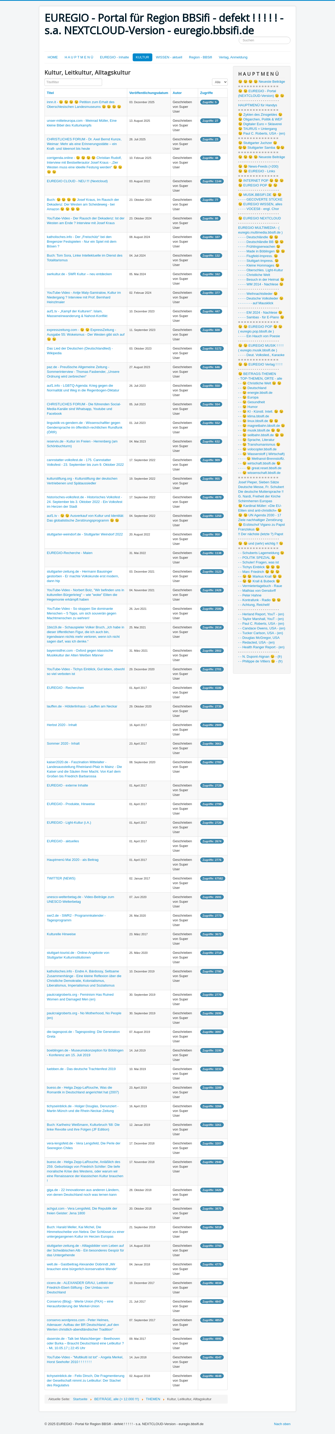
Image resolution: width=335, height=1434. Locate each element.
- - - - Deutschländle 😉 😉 (258, 237)
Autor (177, 93)
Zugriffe (206, 93)
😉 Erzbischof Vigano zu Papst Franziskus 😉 (261, 527)
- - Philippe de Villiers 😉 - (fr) (260, 661)
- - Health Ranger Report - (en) (261, 647)
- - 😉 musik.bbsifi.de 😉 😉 (259, 430)
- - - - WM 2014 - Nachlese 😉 (260, 284)
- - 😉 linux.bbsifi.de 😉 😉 (258, 421)
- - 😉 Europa (248, 397)
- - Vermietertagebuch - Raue (260, 586)
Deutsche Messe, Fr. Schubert (261, 487)
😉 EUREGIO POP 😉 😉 (257, 185)
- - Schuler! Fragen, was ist (258, 562)
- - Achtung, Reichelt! (254, 605)
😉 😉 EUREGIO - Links (256, 171)
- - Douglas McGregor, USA (259, 638)
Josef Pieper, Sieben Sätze (258, 482)
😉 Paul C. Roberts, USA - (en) (261, 133)
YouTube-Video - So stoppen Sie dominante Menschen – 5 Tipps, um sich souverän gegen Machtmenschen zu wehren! (81, 613)
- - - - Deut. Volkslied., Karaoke (261, 355)
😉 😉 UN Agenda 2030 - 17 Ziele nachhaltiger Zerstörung (260, 517)
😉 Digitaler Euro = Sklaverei (260, 124)
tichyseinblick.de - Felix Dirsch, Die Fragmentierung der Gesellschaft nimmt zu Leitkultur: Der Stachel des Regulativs (85, 1380)
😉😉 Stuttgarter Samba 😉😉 (261, 148)
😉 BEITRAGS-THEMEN (257, 374)
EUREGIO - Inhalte (114, 57)
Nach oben (282, 1424)
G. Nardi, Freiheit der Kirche (259, 496)
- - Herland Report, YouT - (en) (261, 614)
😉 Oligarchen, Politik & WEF (260, 119)
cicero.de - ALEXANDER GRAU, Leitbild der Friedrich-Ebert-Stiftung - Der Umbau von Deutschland (80, 1287)
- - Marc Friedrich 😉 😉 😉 (259, 572)
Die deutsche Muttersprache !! (260, 492)
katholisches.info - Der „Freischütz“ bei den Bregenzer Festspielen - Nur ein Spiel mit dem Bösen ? (81, 241)
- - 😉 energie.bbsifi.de (255, 393)
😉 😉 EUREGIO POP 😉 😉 (260, 327)
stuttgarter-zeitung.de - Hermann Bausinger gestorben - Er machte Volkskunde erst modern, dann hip (83, 576)
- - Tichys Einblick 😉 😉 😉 (259, 567)
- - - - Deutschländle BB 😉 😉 (261, 242)
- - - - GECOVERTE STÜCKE (260, 199)
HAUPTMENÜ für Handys (257, 105)
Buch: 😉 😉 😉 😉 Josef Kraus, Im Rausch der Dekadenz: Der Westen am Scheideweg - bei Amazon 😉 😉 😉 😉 (83, 204)
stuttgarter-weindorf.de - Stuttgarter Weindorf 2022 (85, 534)
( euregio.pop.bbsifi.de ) (256, 331)
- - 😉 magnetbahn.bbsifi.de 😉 (261, 426)
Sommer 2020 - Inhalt (63, 743)
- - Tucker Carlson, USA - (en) (260, 633)
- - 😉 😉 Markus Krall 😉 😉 (260, 576)
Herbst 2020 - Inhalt (62, 725)
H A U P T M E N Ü (79, 57)
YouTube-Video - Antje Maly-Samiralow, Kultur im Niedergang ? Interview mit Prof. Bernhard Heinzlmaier (84, 297)
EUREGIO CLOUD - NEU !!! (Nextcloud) (77, 181)
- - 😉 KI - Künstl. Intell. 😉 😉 (260, 411)
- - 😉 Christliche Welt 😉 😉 (259, 383)
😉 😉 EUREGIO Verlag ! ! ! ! (260, 364)
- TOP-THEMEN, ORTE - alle (260, 378)
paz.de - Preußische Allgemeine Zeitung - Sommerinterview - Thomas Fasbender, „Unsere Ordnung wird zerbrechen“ (83, 371)
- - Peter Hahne (249, 595)
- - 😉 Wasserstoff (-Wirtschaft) (261, 454)
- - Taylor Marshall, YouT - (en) (261, 619)
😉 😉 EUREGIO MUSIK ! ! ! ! (260, 345)
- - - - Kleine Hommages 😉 (259, 265)
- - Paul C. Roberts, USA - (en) (261, 623)
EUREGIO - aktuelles (63, 841)
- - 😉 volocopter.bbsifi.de (257, 449)
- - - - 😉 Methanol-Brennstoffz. (261, 459)
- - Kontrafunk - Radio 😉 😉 (259, 600)
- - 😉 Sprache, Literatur (256, 440)
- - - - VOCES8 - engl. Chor (258, 209)
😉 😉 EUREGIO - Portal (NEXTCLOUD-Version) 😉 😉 (261, 93)
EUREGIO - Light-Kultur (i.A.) (69, 822)
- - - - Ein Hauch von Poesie (259, 336)
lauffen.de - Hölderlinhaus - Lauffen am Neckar (82, 706)
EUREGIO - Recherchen (65, 688)
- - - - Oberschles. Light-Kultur (260, 270)
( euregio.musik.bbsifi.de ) (257, 350)
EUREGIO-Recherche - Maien (69, 553)
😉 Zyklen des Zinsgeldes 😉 (260, 115)
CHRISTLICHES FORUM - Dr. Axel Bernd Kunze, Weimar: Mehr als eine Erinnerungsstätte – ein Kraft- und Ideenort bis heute (84, 144)
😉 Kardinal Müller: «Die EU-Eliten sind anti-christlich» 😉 (260, 508)
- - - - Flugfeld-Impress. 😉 (258, 256)
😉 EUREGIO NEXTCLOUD (259, 218)
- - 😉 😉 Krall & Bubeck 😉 (259, 581)
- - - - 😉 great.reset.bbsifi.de (260, 468)
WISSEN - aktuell (169, 57)
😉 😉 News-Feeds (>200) (258, 166)
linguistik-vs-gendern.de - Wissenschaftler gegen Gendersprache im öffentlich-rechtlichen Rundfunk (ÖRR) (84, 427)
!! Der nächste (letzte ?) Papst (260, 534)
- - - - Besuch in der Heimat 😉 (261, 279)
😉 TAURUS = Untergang (257, 129)
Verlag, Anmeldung (233, 57)
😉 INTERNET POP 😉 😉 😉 (261, 180)
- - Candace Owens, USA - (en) (261, 628)
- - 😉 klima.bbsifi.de (253, 416)
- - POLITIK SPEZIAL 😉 (256, 558)
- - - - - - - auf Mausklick (255, 303)
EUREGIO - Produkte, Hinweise (71, 804)
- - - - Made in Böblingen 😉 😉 (261, 251)
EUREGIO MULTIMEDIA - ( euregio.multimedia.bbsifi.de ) (260, 230)
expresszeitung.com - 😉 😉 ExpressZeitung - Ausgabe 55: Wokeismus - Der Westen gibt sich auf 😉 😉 (86, 334)
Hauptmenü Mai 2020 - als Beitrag (72, 860)
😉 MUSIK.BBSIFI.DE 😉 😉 (260, 195)
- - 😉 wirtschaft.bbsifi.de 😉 (259, 463)
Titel (50, 93)
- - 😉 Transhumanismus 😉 (259, 444)
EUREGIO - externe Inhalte (67, 785)
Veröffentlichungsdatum (148, 93)
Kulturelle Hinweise (61, 934)
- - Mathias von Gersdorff (257, 591)
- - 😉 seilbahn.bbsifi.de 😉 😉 (261, 435)
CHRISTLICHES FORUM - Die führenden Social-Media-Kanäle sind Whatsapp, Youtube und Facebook (84, 409)
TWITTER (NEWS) (61, 878)
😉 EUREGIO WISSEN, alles (260, 204)
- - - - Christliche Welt (254, 275)
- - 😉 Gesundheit (251, 402)
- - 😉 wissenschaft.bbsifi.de (259, 473)
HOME (53, 57)
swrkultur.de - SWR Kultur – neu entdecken (79, 274)
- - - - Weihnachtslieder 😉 (258, 294)
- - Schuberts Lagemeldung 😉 (261, 553)
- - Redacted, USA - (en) (256, 642)
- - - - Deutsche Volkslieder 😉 (260, 298)
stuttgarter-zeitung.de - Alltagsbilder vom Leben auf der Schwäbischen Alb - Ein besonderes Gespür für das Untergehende (85, 1250)
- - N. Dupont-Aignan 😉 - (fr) (260, 656)
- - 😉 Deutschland (252, 388)
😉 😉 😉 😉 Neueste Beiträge (261, 82)
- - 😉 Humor (248, 407)
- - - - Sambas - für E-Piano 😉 (261, 317)
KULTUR (142, 57)
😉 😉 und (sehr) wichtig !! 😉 (260, 543)
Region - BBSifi (200, 57)
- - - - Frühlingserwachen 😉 (259, 246)
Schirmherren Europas (255, 501)
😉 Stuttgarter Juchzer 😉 (257, 143)
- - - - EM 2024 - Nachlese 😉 (260, 312)
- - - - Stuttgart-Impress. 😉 (258, 261)
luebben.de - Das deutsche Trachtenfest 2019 (81, 1069)
